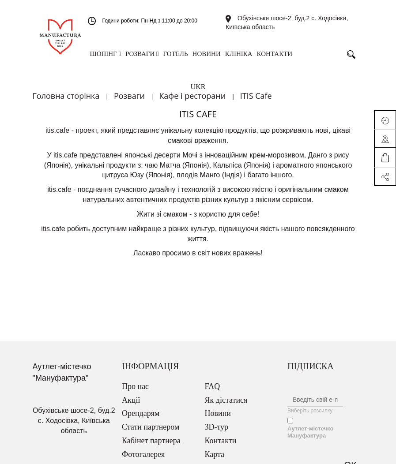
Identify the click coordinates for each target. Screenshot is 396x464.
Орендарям (140, 413)
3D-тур (217, 427)
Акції (131, 400)
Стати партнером (150, 427)
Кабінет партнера (151, 440)
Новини (218, 413)
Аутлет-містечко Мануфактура (310, 432)
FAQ (212, 386)
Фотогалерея (143, 454)
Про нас (135, 386)
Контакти (221, 440)
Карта (215, 454)
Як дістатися (226, 400)
